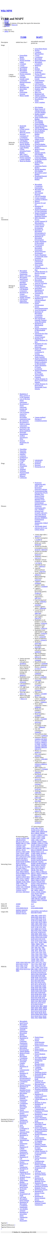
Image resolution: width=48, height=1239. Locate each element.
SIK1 (43, 887)
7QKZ (33, 962)
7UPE (40, 966)
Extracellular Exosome (23, 93)
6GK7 (36, 932)
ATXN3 (23, 840)
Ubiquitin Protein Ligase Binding (25, 146)
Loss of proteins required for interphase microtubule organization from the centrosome (25, 416)
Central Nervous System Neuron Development (39, 226)
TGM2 (24, 882)
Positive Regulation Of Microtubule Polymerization (40, 243)
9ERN (41, 1014)
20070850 (44, 739)
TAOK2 (22, 880)
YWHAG (19, 888)
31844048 (38, 660)
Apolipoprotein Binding (39, 141)
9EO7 (32, 1012)
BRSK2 (42, 833)
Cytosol (22, 65)
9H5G (33, 1017)
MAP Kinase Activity (41, 1189)
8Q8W (33, 991)
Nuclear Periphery (40, 74)
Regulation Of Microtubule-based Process (24, 1185)
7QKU (38, 959)
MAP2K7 (44, 853)
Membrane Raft (24, 87)
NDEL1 (24, 868)
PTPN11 (33, 883)
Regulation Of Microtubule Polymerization (39, 238)
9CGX (33, 1011)
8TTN (40, 1002)
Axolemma (38, 72)
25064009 (38, 747)
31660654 (38, 739)
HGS (22, 855)
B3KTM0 (34, 912)
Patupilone (23, 459)
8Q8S (36, 989)
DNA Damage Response (39, 193)
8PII (39, 981)
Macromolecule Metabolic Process (40, 1085)
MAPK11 (34, 856)
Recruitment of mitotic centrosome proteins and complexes (24, 407)
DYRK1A (39, 845)
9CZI (40, 1011)
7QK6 (33, 955)
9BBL (40, 1007)
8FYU (45, 971)
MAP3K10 (24, 860)
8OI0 (32, 976)
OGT (22, 870)
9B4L (41, 1006)
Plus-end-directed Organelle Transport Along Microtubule (41, 320)
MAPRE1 (27, 861)
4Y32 (44, 919)
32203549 (42, 637)
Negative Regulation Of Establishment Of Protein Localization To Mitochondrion (41, 361)
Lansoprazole (39, 460)
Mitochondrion (39, 54)
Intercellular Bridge (23, 89)
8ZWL (41, 1004)
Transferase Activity (41, 1072)
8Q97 (36, 992)
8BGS (33, 969)
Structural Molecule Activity (25, 131)
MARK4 (23, 863)
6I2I (29, 962)
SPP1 (17, 878)
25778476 (38, 563)
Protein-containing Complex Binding (25, 158)
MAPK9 (44, 860)
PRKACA (34, 877)
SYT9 (17, 880)
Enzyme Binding (40, 131)
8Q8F (36, 987)
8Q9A (33, 994)
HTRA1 (38, 851)
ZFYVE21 (19, 892)
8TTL (36, 1002)
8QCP (41, 999)
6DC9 (36, 930)
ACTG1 (37, 830)
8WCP (37, 1004)
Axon (36, 67)
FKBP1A (44, 846)
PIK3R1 (33, 870)
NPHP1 (18, 870)
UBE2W (33, 900)
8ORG (37, 977)
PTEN (18, 873)
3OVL (44, 915)
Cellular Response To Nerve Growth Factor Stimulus (41, 380)
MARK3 (33, 863)
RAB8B (22, 873)
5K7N (40, 922)
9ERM (37, 1014)
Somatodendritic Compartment (39, 81)
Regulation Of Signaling (24, 1154)
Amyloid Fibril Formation (39, 376)
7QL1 (40, 962)
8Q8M (44, 987)
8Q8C (40, 986)
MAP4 (18, 861)
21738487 (38, 744)
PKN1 (41, 870)
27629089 (43, 719)
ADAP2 (18, 838)
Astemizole (38, 462)
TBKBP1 (19, 882)
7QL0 (37, 962)
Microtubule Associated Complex (23, 1061)
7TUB (21, 967)
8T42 (21, 969)
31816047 (38, 784)
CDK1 (28, 843)
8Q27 (32, 982)
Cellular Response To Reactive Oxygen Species (41, 273)
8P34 (36, 981)
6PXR (37, 937)
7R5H (44, 964)
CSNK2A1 (40, 843)
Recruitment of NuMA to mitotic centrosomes (25, 424)
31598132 (38, 593)
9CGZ (37, 1011)
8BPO (18, 969)
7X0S (25, 967)
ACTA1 (41, 828)
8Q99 (43, 992)
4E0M (33, 917)
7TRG (21, 966)
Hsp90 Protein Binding (39, 163)
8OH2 (37, 974)
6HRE (36, 934)
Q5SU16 (23, 913)
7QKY (42, 961)
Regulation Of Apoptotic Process (40, 1081)
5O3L (41, 925)
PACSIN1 (42, 867)
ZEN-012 (22, 464)
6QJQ (36, 939)
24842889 (44, 746)
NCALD (22, 867)
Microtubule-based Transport (24, 1199)
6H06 (32, 934)
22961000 (44, 759)
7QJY (40, 952)
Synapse (22, 1192)
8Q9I (32, 997)
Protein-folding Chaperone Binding (40, 156)
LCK (42, 851)
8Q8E (32, 987)
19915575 (38, 749)
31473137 (38, 558)
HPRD (6, 31)
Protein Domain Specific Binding (25, 143)
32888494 (38, 652)
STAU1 (22, 878)
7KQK (41, 942)
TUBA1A (19, 885)
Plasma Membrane (40, 60)
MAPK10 (39, 855)
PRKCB (44, 877)
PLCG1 (33, 872)
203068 (18, 904)
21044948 (44, 740)
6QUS (18, 964)
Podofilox (22, 454)
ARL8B (18, 840)
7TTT (17, 967)
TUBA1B (39, 895)
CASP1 (33, 836)
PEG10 (38, 868)
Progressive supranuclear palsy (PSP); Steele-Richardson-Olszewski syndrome (41, 486)
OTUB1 (36, 867)
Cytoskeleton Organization (23, 1045)
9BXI (32, 1009)
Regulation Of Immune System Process (39, 1193)
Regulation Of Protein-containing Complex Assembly (40, 1164)
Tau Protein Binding (23, 1189)
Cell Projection (39, 84)
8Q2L (44, 982)
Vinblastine (23, 452)
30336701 (38, 549)
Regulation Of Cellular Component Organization (24, 1040)
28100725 (38, 752)
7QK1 (33, 954)
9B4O (36, 1007)
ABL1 (37, 828)
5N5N (26, 962)
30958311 (22, 675)
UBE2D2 (37, 898)
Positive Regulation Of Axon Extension (40, 277)
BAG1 (33, 833)
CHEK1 (39, 841)
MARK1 (41, 861)
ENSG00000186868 (37, 908)
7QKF (37, 955)
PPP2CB (44, 873)
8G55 (36, 972)
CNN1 (23, 846)
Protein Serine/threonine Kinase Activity (39, 1042)
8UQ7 (44, 1002)
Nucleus (22, 59)
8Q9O (37, 999)
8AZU (45, 967)
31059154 (38, 764)
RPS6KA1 (44, 883)
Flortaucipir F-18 (40, 467)
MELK (38, 865)
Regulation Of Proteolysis (24, 1122)
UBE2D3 (43, 898)
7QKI (32, 957)
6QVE (26, 964)
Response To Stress (40, 1102)
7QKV (42, 959)
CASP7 (38, 838)
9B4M (45, 1006)
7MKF (45, 942)
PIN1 (37, 870)
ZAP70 (24, 890)
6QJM (45, 937)
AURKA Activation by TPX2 (24, 437)
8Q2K (40, 982)
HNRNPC (39, 850)
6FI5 (32, 932)
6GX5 (44, 932)
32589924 (44, 735)
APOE (37, 831)
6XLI (32, 942)
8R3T (40, 1001)
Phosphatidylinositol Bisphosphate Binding (41, 177)
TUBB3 (43, 897)
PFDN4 (26, 870)
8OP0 (36, 976)
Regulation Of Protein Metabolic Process (41, 1187)
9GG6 (44, 1016)
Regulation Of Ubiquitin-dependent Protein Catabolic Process (25, 1089)
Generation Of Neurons (39, 294)
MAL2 (25, 858)
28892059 (44, 747)
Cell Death (23, 1197)
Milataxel (22, 476)
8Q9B (36, 994)
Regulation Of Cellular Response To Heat (41, 340)
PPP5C (39, 875)
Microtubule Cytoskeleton (23, 71)
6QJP (32, 939)
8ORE (43, 976)
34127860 (38, 801)
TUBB (23, 37)
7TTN (25, 966)
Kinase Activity (39, 1049)
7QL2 (44, 962)
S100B (40, 887)
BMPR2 (18, 843)
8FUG (41, 971)
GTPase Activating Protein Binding (25, 150)
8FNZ (37, 971)
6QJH (41, 937)
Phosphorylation (39, 1065)
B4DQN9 (24, 910)
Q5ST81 (18, 913)
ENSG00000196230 (22, 908)
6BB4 (36, 929)
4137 (32, 904)
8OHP (45, 974)
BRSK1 (37, 833)
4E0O (40, 917)
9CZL (44, 1011)
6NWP (41, 935)
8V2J (28, 969)
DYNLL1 (19, 851)
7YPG (41, 967)
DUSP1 (33, 845)
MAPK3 (33, 860)
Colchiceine (23, 477)
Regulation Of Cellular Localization (41, 1183)
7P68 (42, 947)
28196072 (38, 695)
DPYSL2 (18, 850)
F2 (40, 846)
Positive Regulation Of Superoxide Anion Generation (41, 256)
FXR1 (18, 853)
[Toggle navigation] (1, 16)
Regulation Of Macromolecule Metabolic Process (40, 1179)
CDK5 (41, 840)
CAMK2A (39, 835)
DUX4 (24, 850)
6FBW (45, 930)
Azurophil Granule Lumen (24, 78)
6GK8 (40, 932)
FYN (32, 848)
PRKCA (39, 877)
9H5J (36, 1017)
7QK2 (37, 954)
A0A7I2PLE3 (43, 911)
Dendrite (37, 69)
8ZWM (33, 1006)
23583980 (43, 677)
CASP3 (43, 836)
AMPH (33, 831)
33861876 (44, 549)
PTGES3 (33, 882)
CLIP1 (24, 845)
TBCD (27, 880)
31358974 (38, 539)
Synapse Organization (41, 296)
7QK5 (45, 954)
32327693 (38, 647)
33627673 (38, 618)
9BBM (45, 1007)
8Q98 (40, 992)
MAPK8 (38, 860)
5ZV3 (32, 929)
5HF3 (36, 922)
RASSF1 (18, 875)
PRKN (22, 872)
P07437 (24, 912)
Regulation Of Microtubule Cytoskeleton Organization (39, 314)
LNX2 (28, 856)
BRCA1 (23, 843)
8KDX (33, 974)
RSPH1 (24, 875)
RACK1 (27, 873)
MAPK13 (34, 858)
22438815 (44, 744)
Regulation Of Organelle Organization (24, 1098)
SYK (32, 893)
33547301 (42, 571)
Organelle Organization (23, 1030)
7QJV (44, 950)
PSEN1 (43, 880)
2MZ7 (36, 915)
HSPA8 (33, 851)
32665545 (38, 580)
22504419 (43, 640)
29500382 (43, 601)
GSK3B (41, 848)
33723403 (23, 690)
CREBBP (19, 848)
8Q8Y (41, 991)
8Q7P (44, 984)
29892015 (38, 575)
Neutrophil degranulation (24, 433)
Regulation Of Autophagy (39, 207)
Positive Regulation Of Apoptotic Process (41, 1128)
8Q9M (33, 999)
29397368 (38, 643)
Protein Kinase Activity (39, 1038)
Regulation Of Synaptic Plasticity (40, 285)
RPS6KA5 (41, 885)
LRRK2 (38, 853)
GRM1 (27, 853)
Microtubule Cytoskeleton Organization (23, 272)
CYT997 (22, 461)
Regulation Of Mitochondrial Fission (39, 325)
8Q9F (36, 996)
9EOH (33, 1014)
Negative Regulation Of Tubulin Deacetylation (41, 372)
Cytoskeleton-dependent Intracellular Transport (24, 283)
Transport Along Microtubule (24, 1132)
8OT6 (41, 977)
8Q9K (40, 997)
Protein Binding (24, 139)
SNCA (33, 888)
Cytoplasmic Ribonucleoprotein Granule (25, 82)
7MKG (33, 944)
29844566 (43, 608)
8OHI (41, 974)
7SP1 (32, 966)
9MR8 (44, 1017)
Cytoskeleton (23, 67)
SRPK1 (36, 890)
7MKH (38, 944)
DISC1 (28, 848)
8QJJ (36, 1001)
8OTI (45, 979)
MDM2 (33, 865)
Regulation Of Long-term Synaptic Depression (41, 345)
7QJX (37, 952)
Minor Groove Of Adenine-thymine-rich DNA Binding (40, 110)
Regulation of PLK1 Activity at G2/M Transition (25, 395)
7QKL (45, 957)
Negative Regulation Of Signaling (41, 1131)
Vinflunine (23, 471)
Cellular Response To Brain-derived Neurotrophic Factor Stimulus (41, 386)
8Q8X (37, 991)
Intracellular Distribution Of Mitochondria (39, 290)
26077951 (38, 598)
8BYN (41, 969)
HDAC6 (18, 855)
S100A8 (18, 877)
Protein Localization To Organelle (24, 1128)
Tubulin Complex (40, 95)
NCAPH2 (19, 868)
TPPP (17, 883)
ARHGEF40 (43, 831)
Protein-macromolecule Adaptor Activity (40, 137)
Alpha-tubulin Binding (24, 1181)
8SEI (32, 1002)
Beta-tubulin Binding (23, 1094)
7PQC (36, 950)
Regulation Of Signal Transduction (41, 1115)
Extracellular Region (23, 56)
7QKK (41, 957)
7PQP (40, 950)
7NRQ (42, 944)
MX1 (17, 867)
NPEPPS (43, 865)
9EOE (40, 1012)
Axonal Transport (40, 337)
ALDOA (23, 838)
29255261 (38, 722)
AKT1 (42, 830)
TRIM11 (41, 893)
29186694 (38, 583)
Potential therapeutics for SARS (24, 442)
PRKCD (33, 878)
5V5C (40, 927)
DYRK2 (44, 845)
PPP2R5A (34, 875)
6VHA (37, 940)
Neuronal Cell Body (41, 87)
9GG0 (36, 1016)
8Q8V (44, 989)
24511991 (38, 746)
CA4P (21, 462)
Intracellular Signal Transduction (40, 1059)
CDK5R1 (34, 841)
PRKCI (33, 880)
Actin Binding (39, 122)
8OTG (37, 979)
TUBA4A (34, 897)
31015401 (38, 712)
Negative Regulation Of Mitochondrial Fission (41, 330)
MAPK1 (33, 855)
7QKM (33, 959)
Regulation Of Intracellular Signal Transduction (40, 1124)
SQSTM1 (42, 888)
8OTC (33, 979)
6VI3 (44, 940)
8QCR (45, 999)
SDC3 (28, 877)
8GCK (44, 972)
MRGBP (18, 865)
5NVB (37, 925)
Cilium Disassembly (23, 1219)
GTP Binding (24, 141)
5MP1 (33, 924)
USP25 (18, 887)
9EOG (44, 1012)
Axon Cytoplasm (40, 102)
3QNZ (18, 962)
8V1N (33, 1004)
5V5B (36, 927)
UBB (32, 898)
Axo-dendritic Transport (24, 1209)
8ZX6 (37, 1006)
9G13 (32, 1016)
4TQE (40, 919)
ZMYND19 (26, 892)
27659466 (44, 769)
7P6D (43, 949)
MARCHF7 (34, 861)
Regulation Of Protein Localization (24, 1136)
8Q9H (44, 996)
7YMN (37, 967)
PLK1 (17, 872)
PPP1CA (38, 872)
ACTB (33, 830)
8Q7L (36, 984)
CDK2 (37, 840)
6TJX (43, 939)
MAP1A (18, 860)
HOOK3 (45, 850)
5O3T (32, 927)
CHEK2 (44, 841)
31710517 (38, 668)
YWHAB (27, 887)
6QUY (22, 964)
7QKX (38, 961)
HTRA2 (27, 855)
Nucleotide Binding (23, 126)
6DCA (41, 930)
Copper (22, 467)
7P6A (32, 949)
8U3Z (25, 969)
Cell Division (24, 299)
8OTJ (32, 981)
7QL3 (32, 964)
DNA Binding (39, 107)
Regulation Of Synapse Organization (24, 294)
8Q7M (40, 984)
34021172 (22, 694)
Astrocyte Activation (41, 283)
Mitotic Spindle (24, 95)
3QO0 (22, 962)
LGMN (33, 853)
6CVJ (40, 929)
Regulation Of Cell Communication (40, 1108)
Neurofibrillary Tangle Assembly (40, 356)
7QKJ (36, 957)
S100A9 (23, 877)
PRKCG (43, 878)
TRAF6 (36, 893)
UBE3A (24, 885)
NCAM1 (27, 867)
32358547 (38, 823)
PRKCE (38, 878)
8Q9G (40, 996)
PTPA (43, 882)
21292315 (38, 742)
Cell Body (23, 85)
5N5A (44, 924)
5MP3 (37, 924)
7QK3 (41, 954)
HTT (17, 856)
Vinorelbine (23, 449)
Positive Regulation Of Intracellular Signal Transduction (24, 1117)
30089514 (44, 764)
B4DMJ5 (18, 910)
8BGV (37, 969)
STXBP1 (43, 892)
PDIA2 (33, 868)
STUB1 (38, 892)
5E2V (44, 920)
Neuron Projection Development (40, 252)
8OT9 (44, 977)
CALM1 (33, 835)
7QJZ (44, 952)
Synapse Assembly (40, 198)
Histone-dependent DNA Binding (40, 170)
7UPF (44, 966)
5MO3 (45, 922)
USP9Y (38, 900)
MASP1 (44, 863)
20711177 (38, 740)
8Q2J (36, 982)
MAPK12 (40, 856)
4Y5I (36, 920)
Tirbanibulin (23, 466)
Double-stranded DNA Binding (40, 115)
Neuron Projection (40, 85)
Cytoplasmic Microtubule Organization (38, 248)
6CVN (44, 929)
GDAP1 (22, 853)
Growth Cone (39, 70)
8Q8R (33, 989)
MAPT (39, 37)
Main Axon (38, 92)
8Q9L (43, 997)
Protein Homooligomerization (41, 307)
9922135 (14, 25)
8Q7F (32, 984)
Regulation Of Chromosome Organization (39, 261)
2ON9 (40, 915)
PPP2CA (39, 873)
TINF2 (28, 882)
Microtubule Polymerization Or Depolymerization (25, 1078)
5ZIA (44, 927)
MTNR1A (24, 865)
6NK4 (36, 935)
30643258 (38, 544)
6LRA (44, 934)
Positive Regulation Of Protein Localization (40, 367)
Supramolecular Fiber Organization (41, 334)
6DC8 (33, 930)
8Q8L (40, 987)
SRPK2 (41, 890)
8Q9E (32, 996)
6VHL (41, 940)
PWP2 (38, 883)
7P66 (35, 947)
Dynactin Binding (40, 144)
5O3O (45, 925)
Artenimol (23, 469)
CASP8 (43, 838)
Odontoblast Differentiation (24, 301)
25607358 (38, 797)
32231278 (38, 779)
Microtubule (23, 69)
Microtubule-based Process (24, 278)
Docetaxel (38, 465)
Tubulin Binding (39, 127)
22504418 (38, 680)
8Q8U (40, 989)
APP (27, 838)
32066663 (38, 732)
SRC (32, 890)
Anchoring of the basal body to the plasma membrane (25, 429)
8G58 (40, 972)
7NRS (33, 945)
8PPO (42, 981)
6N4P (32, 935)
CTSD (46, 843)
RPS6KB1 (34, 887)
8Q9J (36, 997)
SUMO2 (26, 878)
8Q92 (32, 992)
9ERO (45, 1014)
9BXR (45, 1009)
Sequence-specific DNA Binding (40, 153)
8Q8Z (45, 991)
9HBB (40, 1017)
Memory (37, 201)
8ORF (33, 977)
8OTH (41, 979)
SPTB (37, 888)
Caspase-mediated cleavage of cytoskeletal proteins (41, 419)
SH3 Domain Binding (41, 129)
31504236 (23, 682)
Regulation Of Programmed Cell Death (40, 1077)
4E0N (36, 917)
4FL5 (44, 917)
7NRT (37, 945)
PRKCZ (38, 880)
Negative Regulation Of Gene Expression (41, 210)
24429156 (43, 667)
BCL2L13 (26, 841)
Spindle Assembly (25, 297)
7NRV (41, 945)
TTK (26, 883)
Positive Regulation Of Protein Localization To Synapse (40, 351)
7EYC (36, 942)
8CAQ (45, 969)
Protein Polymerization (39, 304)
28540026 (23, 663)
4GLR (33, 919)
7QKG (41, 955)
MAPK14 (40, 858)
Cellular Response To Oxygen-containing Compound (41, 1152)
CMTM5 (18, 846)
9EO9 (36, 1012)
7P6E (32, 950)
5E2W (33, 922)
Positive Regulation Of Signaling (24, 1073)
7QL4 (36, 964)
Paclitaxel (38, 463)
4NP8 (36, 919)
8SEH (44, 1001)
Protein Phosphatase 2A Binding (41, 160)
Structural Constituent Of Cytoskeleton (24, 135)
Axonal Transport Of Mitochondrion (41, 222)
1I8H (32, 915)
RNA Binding (39, 121)
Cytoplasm (23, 64)
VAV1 (22, 887)
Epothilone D (24, 457)
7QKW (33, 961)
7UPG (33, 967)
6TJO (40, 939)
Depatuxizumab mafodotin (24, 473)
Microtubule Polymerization (39, 280)
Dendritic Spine (39, 89)
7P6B (36, 949)
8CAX (33, 971)
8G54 (32, 972)
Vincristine (23, 451)
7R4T (40, 964)
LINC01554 (22, 856)
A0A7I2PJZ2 (35, 911)
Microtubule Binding (41, 126)
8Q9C (40, 994)
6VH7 (33, 940)
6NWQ (45, 935)
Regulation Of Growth (24, 1169)
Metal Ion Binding (25, 161)
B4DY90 (18, 912)
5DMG (40, 920)
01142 (33, 906)
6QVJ (17, 966)
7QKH (45, 955)
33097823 (42, 566)
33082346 (38, 792)
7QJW (33, 952)
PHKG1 (42, 868)
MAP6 (22, 861)
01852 (18, 906)
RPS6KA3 (34, 885)
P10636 (39, 912)
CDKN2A (19, 845)
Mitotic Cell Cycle (25, 276)
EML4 (24, 851)
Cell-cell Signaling (40, 196)
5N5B (33, 925)
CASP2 (38, 836)
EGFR (33, 846)
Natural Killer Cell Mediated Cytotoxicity (24, 289)
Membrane (38, 65)
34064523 (44, 742)
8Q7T (32, 986)
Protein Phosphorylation (39, 1063)
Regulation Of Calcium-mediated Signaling (40, 300)
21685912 (38, 766)
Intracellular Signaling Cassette (40, 1143)
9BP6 (17, 971)
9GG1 (40, 1016)
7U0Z (36, 966)
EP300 (37, 846)
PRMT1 (26, 872)
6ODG (33, 937)
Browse (6, 21)
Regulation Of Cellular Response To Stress (25, 1173)
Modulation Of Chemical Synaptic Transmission (40, 1203)
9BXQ (41, 1009)
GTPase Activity (24, 129)
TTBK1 (22, 883)
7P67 (39, 947)
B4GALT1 (19, 841)
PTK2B (39, 882)
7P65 (32, 947)
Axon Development (40, 310)
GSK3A (36, 848)
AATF (33, 828)
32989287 (23, 685)
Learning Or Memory (41, 199)
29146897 (44, 694)
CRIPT (24, 848)
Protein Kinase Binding (39, 133)
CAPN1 (45, 835)
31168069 (38, 715)
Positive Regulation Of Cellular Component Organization (24, 1148)
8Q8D (44, 986)
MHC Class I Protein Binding (24, 155)
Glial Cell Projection (41, 97)
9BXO (37, 1009)
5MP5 (41, 924)
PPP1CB (44, 872)
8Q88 (36, 986)
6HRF (40, 934)
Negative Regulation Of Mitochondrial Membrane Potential (41, 214)
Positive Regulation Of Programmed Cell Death (41, 1119)
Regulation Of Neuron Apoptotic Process (40, 1198)
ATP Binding (38, 1069)
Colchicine (23, 456)
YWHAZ (19, 890)
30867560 (38, 613)
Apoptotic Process (25, 1177)
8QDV (33, 1001)
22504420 (38, 690)
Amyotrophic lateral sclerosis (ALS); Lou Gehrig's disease (41, 527)
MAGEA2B (19, 858)
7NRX (45, 945)
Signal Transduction (41, 1087)
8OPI (39, 976)
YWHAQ (25, 888)
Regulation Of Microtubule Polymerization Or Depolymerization (40, 232)
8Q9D (44, 994)
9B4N (33, 1007)
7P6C (40, 949)
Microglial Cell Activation (39, 190)
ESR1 (28, 851)
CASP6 (33, 838)
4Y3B (33, 920)
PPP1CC (33, 873)
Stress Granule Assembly (39, 265)
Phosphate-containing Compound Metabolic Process (41, 1090)
